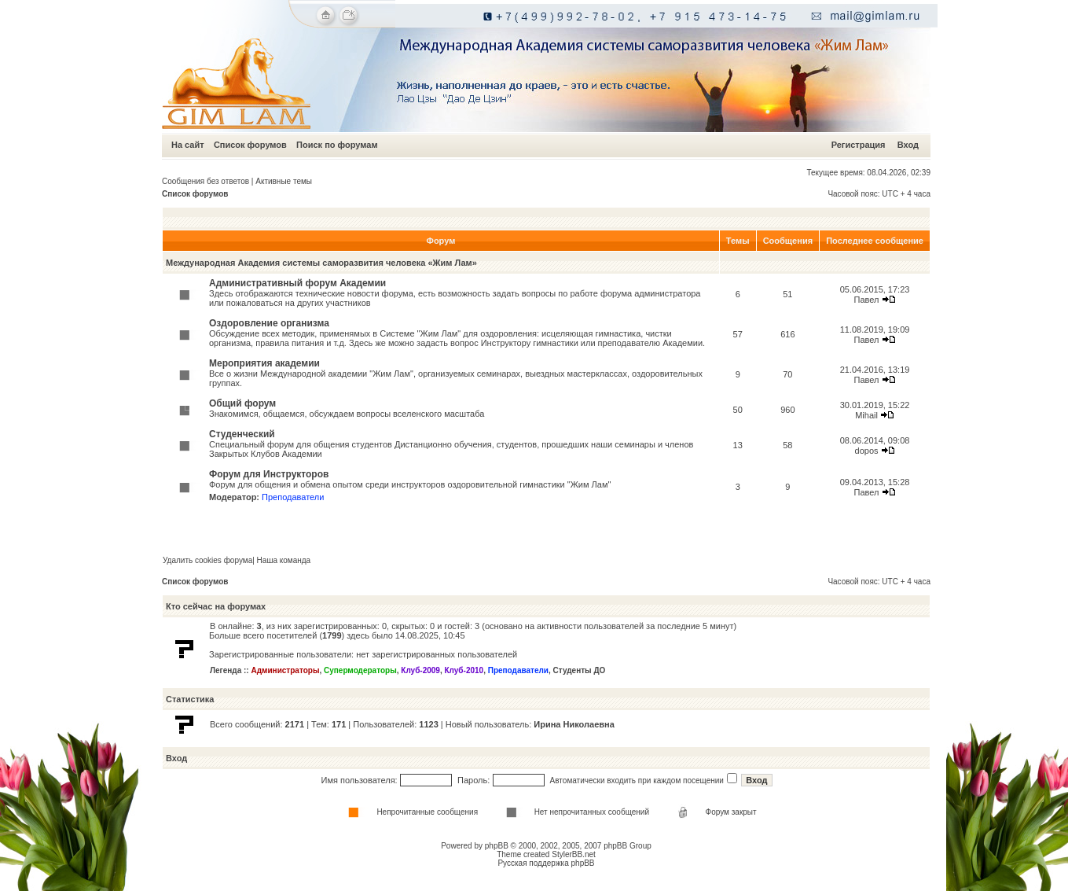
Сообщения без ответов (205, 181)
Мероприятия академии (264, 363)
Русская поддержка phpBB (545, 863)
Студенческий (242, 434)
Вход (908, 144)
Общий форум (242, 403)
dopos (867, 450)
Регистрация (858, 144)
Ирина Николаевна (574, 724)
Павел (866, 299)
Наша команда (284, 560)
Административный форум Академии (297, 283)
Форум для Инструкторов (268, 474)
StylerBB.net (574, 854)
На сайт (187, 144)
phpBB (496, 845)
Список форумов (250, 144)
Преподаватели (293, 497)
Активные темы (283, 181)
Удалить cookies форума (207, 560)
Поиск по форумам (336, 144)
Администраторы (285, 670)
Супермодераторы (360, 670)
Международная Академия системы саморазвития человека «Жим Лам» (321, 262)
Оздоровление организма (269, 323)
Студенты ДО (579, 670)
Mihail (866, 415)
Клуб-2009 (420, 670)
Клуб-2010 (463, 670)
